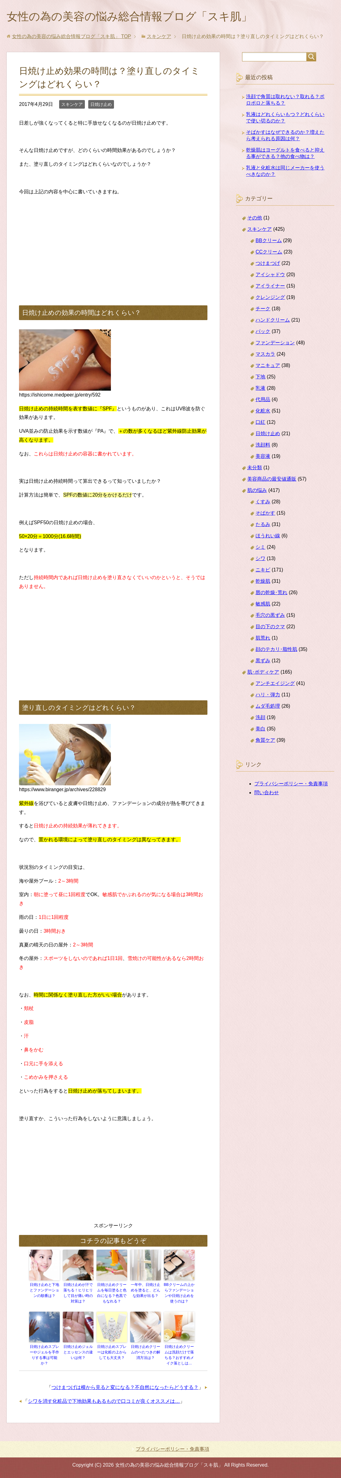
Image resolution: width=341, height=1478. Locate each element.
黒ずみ (263, 660)
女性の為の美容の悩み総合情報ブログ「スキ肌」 (129, 16)
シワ (260, 558)
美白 (260, 728)
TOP (71, 36)
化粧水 (263, 410)
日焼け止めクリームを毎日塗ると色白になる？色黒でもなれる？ (112, 1293)
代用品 (263, 399)
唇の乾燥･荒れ (271, 592)
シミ (260, 547)
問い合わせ (266, 792)
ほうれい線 (268, 535)
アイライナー (270, 285)
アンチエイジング (275, 683)
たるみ (263, 524)
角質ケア (265, 740)
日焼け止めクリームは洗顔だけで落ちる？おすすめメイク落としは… (179, 1355)
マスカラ (265, 354)
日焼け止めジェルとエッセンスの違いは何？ (78, 1352)
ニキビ (263, 569)
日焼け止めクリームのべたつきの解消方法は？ (145, 1352)
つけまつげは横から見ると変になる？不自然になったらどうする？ (125, 1387)
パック (263, 331)
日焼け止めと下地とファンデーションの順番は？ (44, 1290)
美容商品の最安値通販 (271, 479)
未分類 (254, 467)
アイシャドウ (270, 274)
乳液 (260, 388)
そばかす (265, 513)
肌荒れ (263, 637)
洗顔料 (263, 444)
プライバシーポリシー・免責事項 (291, 783)
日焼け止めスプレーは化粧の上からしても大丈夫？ (112, 1352)
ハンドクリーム (273, 320)
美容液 (263, 456)
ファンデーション (275, 342)
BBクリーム (269, 240)
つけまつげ (268, 263)
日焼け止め (101, 104)
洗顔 (260, 717)
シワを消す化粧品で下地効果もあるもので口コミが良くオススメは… (104, 1401)
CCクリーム (269, 251)
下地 (260, 376)
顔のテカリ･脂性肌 (276, 649)
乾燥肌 (263, 581)
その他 (254, 217)
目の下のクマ (270, 626)
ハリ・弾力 (268, 694)
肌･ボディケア (263, 672)
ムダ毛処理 (268, 706)
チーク (263, 308)
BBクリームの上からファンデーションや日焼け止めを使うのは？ (179, 1293)
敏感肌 (263, 603)
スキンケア (72, 104)
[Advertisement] (113, 244)
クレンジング (270, 297)
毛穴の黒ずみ (270, 615)
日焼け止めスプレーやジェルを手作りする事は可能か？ (44, 1355)
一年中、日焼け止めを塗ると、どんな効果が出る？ (145, 1290)
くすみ (263, 501)
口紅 (260, 422)
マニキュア (268, 365)
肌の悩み (257, 490)
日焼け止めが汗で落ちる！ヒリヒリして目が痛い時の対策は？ (78, 1293)
